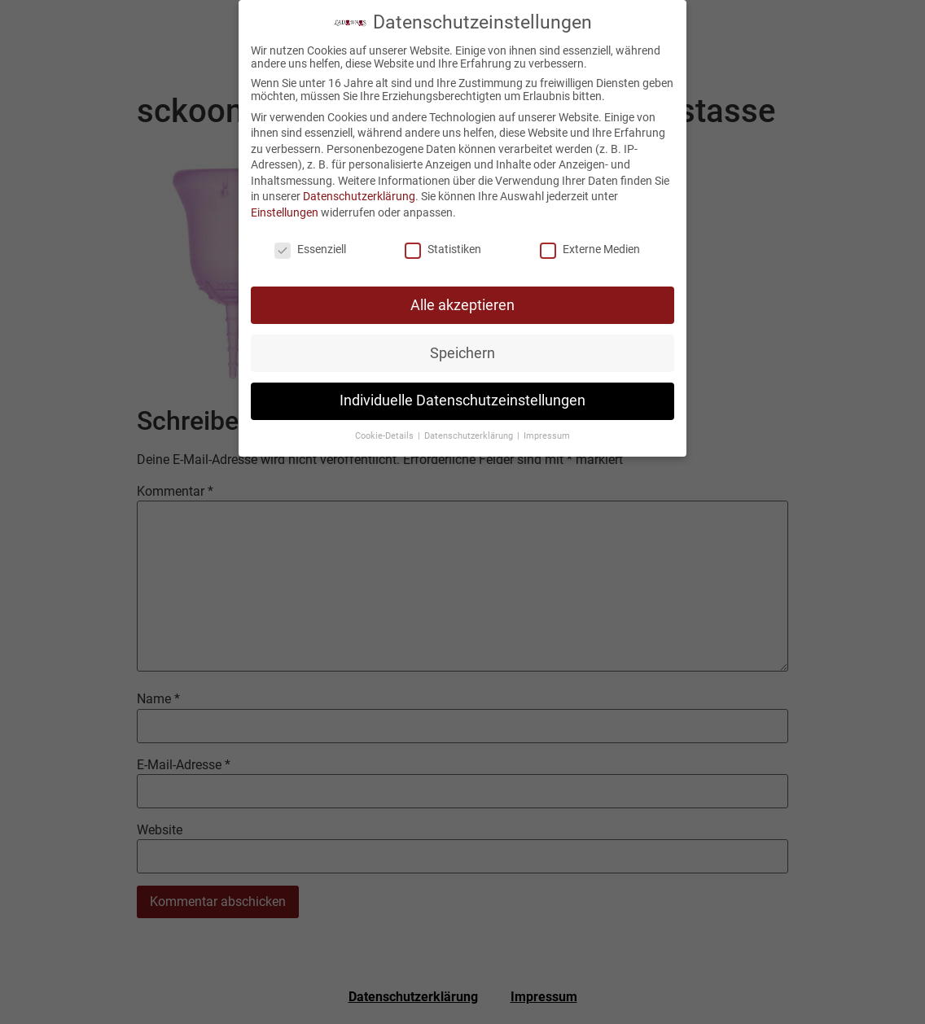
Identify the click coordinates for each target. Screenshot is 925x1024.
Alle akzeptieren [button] (462, 301)
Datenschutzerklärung (359, 192)
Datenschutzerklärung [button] (469, 432)
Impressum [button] (547, 432)
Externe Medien (590, 245)
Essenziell (310, 245)
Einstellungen (284, 209)
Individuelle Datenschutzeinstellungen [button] (462, 397)
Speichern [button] (462, 349)
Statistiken (443, 245)
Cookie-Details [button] (385, 432)
